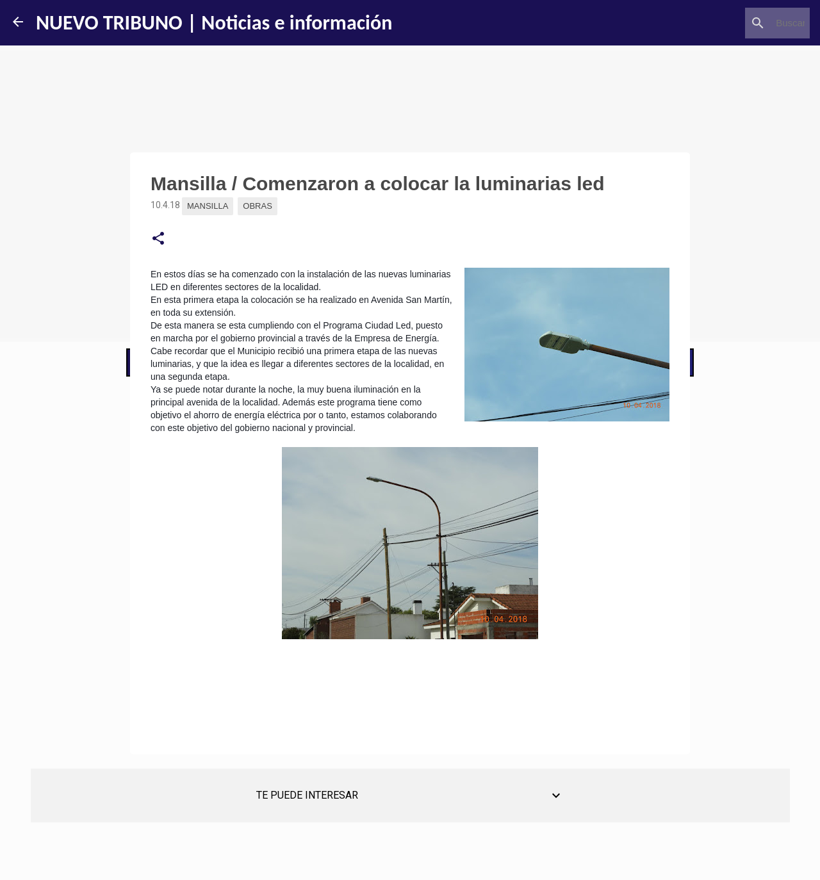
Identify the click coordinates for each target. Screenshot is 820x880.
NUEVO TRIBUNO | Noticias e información (214, 22)
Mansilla (207, 206)
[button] (158, 239)
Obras (257, 206)
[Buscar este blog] (742, 23)
